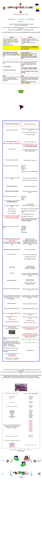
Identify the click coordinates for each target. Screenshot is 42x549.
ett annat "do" (32, 81)
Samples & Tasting (30, 350)
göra (28, 83)
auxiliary (18, 29)
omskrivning (12, 19)
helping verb (6, 44)
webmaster (21, 477)
